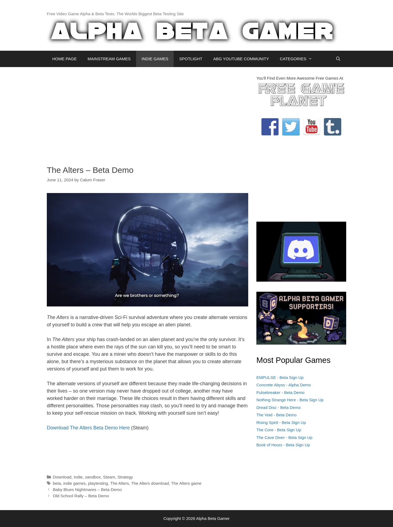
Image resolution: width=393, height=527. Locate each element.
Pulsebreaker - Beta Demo (280, 392)
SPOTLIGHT (190, 58)
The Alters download (150, 483)
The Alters (119, 483)
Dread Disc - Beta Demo (278, 407)
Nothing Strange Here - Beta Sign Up (290, 399)
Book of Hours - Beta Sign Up (283, 444)
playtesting (98, 483)
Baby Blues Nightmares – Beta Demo (87, 489)
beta (57, 483)
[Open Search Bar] (338, 59)
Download (62, 477)
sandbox (93, 477)
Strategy (125, 477)
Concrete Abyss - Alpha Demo (283, 385)
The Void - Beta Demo (276, 414)
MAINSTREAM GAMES (109, 58)
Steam (109, 477)
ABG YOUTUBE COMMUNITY (241, 58)
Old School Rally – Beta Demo (81, 495)
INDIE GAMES (155, 58)
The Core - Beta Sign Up (278, 429)
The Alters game (186, 483)
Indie (78, 477)
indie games (74, 483)
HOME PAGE (64, 58)
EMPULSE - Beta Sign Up (279, 377)
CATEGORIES (299, 59)
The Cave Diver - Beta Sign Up (284, 437)
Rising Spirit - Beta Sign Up (281, 422)
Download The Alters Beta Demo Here (88, 427)
